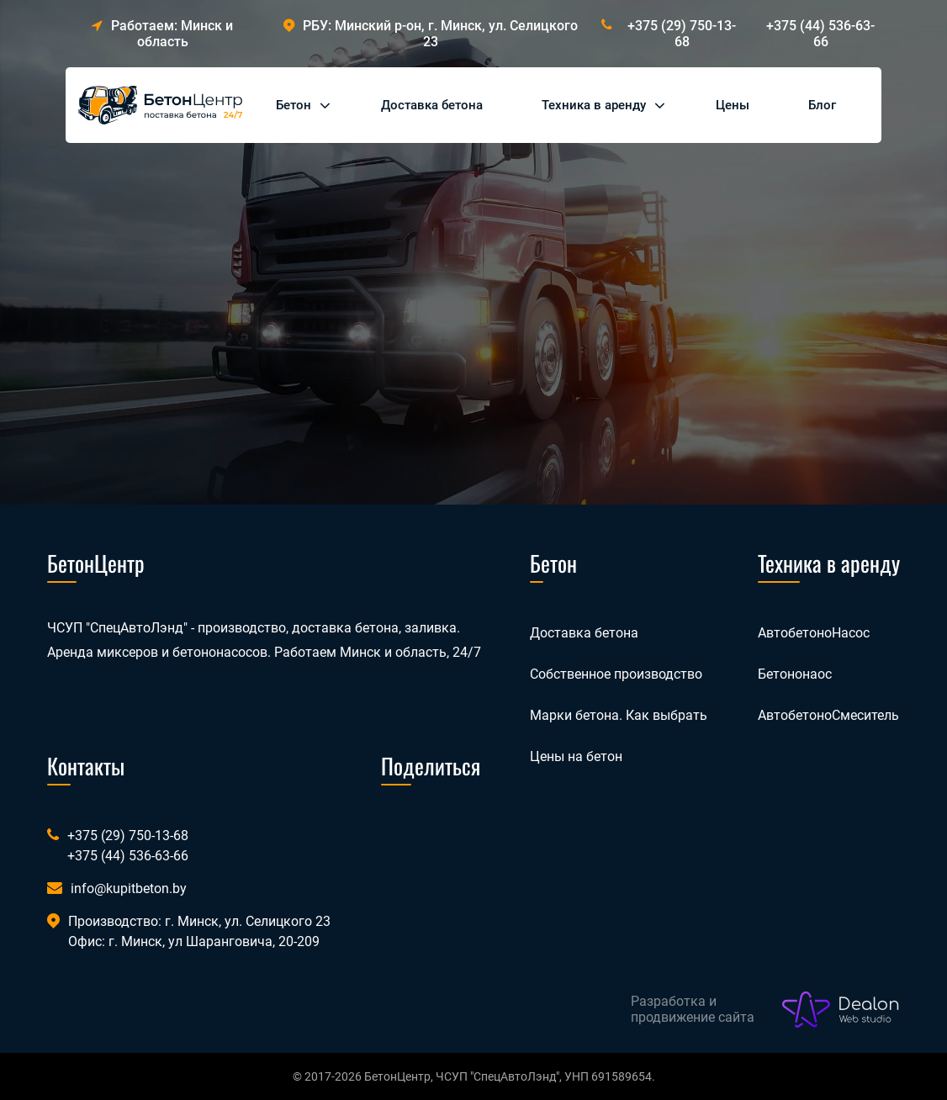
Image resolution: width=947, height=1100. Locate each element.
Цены (732, 105)
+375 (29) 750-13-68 (681, 34)
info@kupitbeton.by (129, 888)
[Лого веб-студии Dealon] (841, 1010)
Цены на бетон (576, 756)
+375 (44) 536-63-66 (820, 34)
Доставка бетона (432, 105)
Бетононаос (795, 674)
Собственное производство (616, 674)
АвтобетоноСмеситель (828, 715)
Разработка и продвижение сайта (692, 1009)
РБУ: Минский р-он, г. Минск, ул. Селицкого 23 (430, 34)
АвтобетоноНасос (814, 633)
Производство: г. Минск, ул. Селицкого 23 (199, 921)
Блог (822, 105)
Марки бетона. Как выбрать (618, 715)
